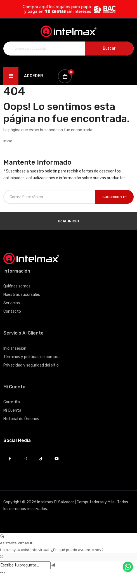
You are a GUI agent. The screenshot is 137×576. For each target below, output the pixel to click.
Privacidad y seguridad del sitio (31, 365)
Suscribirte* (114, 197)
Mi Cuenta (12, 410)
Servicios (11, 303)
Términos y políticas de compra (31, 356)
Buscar (109, 48)
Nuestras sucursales (21, 294)
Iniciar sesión (14, 348)
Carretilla (11, 402)
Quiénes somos (16, 286)
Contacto (12, 311)
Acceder (33, 75)
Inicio (7, 141)
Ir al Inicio (68, 221)
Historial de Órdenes (21, 418)
